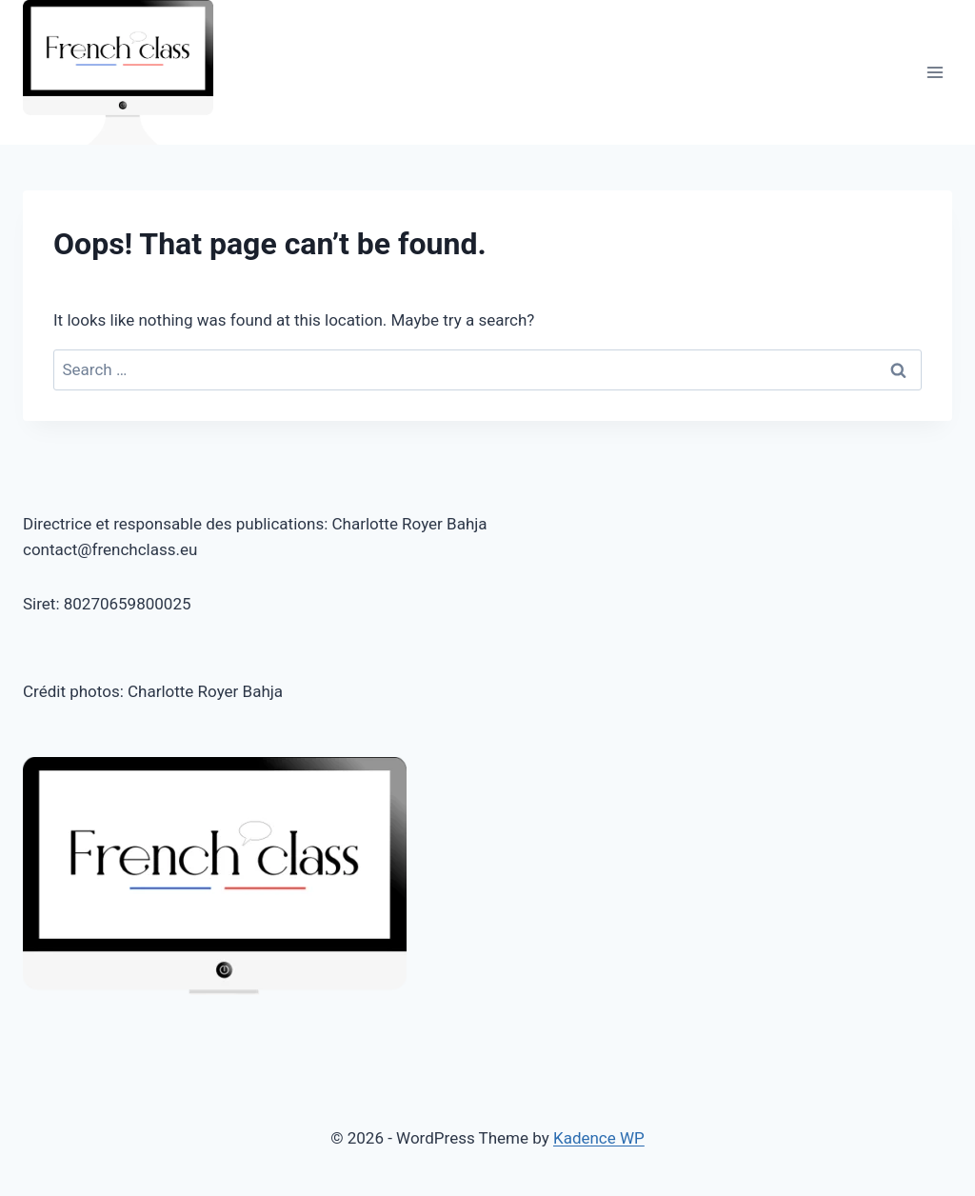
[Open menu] (934, 73)
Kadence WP (599, 1137)
